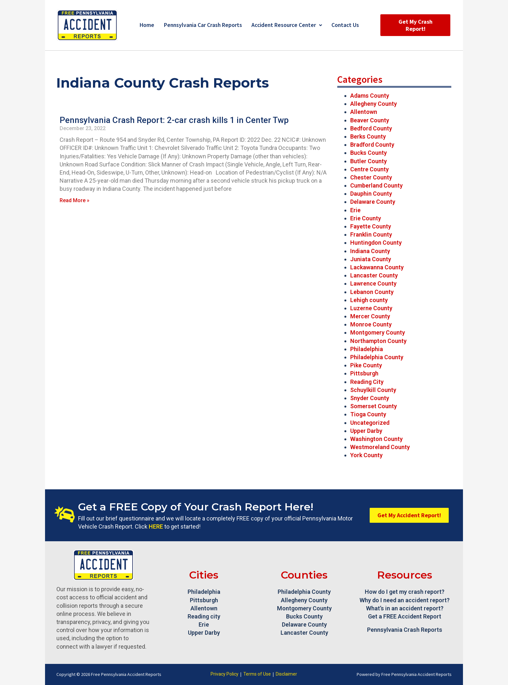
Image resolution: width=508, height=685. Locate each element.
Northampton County (378, 340)
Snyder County (369, 398)
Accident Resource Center (287, 25)
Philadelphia (366, 349)
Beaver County (369, 120)
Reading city (204, 616)
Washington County (376, 438)
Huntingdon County (376, 242)
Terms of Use (257, 674)
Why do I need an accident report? (405, 600)
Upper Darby (366, 430)
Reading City (367, 381)
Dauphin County (371, 193)
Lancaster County (374, 275)
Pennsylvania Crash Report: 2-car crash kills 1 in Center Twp (174, 120)
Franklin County (371, 234)
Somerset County (373, 406)
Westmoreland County (380, 447)
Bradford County (372, 144)
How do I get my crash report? (404, 591)
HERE (156, 526)
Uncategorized (369, 422)
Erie (355, 210)
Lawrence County (373, 283)
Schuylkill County (373, 389)
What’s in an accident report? (405, 608)
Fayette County (370, 226)
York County (366, 455)
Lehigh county (369, 300)
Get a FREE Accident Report (404, 616)
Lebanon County (372, 291)
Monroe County (371, 324)
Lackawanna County (377, 267)
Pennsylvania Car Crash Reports (201, 25)
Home (144, 25)
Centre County (369, 169)
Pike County (366, 365)
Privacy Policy (224, 674)
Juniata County (370, 259)
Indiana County (370, 251)
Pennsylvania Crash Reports (404, 629)
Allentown (363, 111)
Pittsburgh (364, 373)
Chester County (371, 177)
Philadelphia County (376, 357)
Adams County (369, 95)
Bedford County (371, 128)
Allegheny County (373, 103)
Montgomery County (377, 332)
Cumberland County (376, 185)
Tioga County (368, 414)
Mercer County (370, 316)
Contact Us (347, 25)
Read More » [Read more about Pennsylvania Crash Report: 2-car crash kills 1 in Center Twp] (74, 200)
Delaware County (372, 201)
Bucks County (368, 152)
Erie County (365, 218)
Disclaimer (286, 674)
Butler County (368, 161)
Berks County (368, 136)
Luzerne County (371, 308)
